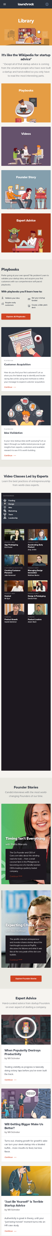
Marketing (9, 511)
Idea (6, 507)
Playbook (8, 360)
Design (7, 504)
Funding (8, 500)
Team (7, 514)
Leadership (9, 518)
